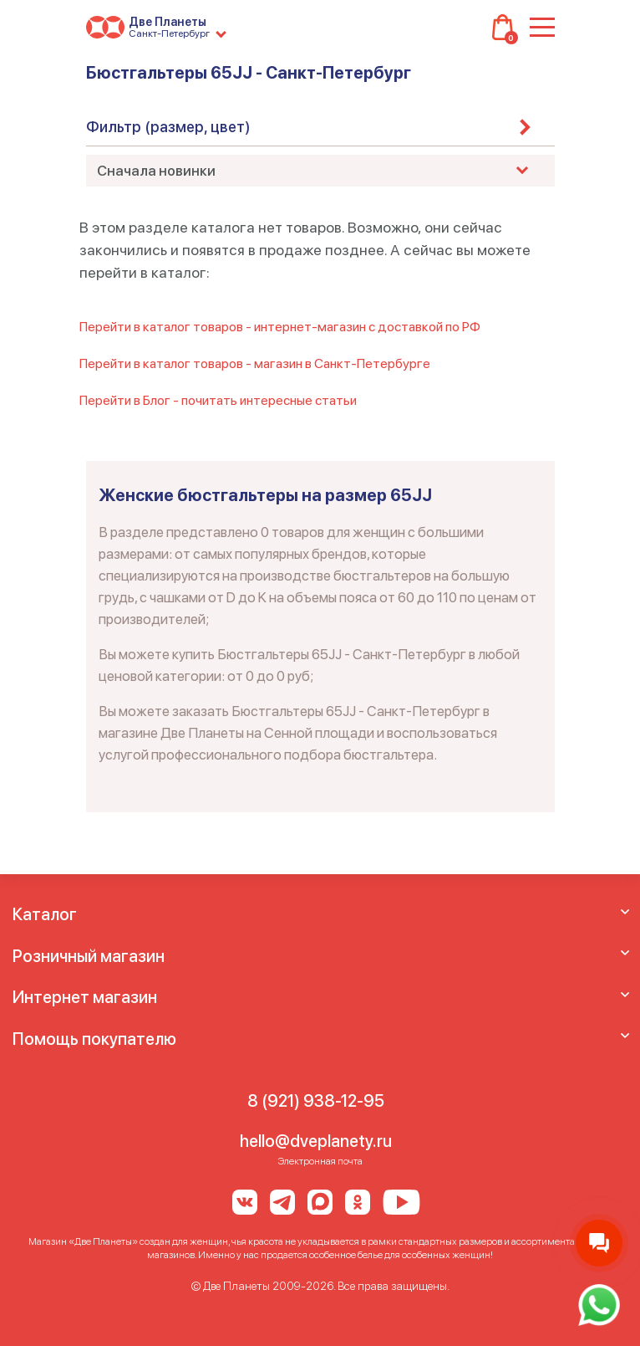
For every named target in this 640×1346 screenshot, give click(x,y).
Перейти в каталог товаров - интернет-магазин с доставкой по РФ (279, 327)
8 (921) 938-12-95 (315, 1101)
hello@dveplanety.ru (316, 1141)
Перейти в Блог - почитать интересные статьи (218, 400)
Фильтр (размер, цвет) (168, 127)
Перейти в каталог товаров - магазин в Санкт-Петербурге (254, 363)
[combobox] (320, 171)
